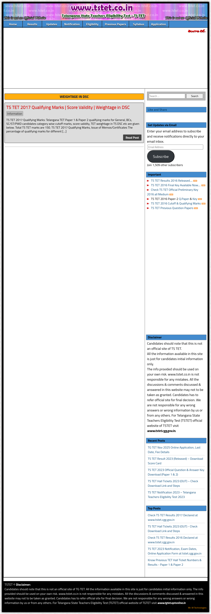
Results (32, 24)
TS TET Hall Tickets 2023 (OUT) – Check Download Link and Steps (173, 483)
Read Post (132, 137)
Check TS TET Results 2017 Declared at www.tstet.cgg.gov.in (173, 517)
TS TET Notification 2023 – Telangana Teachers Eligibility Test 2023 (172, 494)
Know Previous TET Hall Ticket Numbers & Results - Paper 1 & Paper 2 (175, 562)
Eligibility (92, 24)
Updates (51, 24)
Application (158, 24)
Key (195, 198)
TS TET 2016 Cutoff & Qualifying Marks (176, 203)
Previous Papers (115, 24)
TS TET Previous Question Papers (172, 208)
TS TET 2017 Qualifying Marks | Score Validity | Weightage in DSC (68, 107)
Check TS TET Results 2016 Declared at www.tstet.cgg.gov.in (173, 539)
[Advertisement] (105, 61)
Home (13, 24)
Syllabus (138, 24)
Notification (72, 24)
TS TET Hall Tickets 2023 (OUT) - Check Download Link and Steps (172, 528)
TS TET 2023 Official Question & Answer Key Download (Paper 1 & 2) (176, 472)
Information (14, 113)
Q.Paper (184, 198)
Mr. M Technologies (197, 607)
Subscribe (161, 156)
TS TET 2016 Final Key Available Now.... (175, 185)
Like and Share (157, 109)
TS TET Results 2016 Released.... (171, 180)
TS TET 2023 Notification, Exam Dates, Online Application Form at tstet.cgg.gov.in (175, 551)
